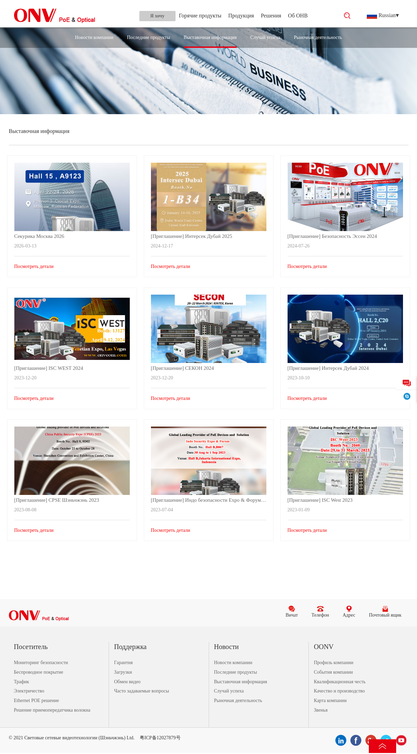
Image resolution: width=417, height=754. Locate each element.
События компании (333, 672)
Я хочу (157, 15)
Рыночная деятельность (318, 37)
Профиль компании (333, 662)
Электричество (29, 691)
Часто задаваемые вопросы (141, 691)
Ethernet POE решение (36, 700)
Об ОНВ (297, 15)
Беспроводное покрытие (38, 672)
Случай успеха (265, 37)
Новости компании (94, 37)
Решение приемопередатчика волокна (52, 710)
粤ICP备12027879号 (160, 737)
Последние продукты (148, 37)
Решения (271, 15)
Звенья (321, 710)
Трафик (21, 681)
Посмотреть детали (34, 266)
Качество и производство (339, 691)
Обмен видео (127, 681)
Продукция (241, 15)
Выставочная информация (210, 37)
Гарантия (123, 662)
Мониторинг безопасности (41, 662)
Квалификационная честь (339, 681)
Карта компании (330, 700)
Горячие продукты (200, 15)
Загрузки (123, 672)
